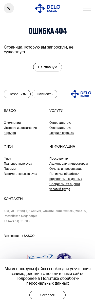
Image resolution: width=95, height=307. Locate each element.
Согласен (47, 295)
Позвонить (17, 94)
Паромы (10, 169)
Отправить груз (60, 123)
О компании (12, 123)
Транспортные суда (18, 163)
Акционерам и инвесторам (68, 163)
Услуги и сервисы (61, 133)
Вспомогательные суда (20, 174)
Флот (7, 158)
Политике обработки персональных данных (53, 280)
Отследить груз (60, 128)
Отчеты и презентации (66, 169)
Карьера (10, 133)
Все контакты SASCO (19, 236)
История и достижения (20, 128)
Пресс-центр (58, 158)
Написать (44, 94)
